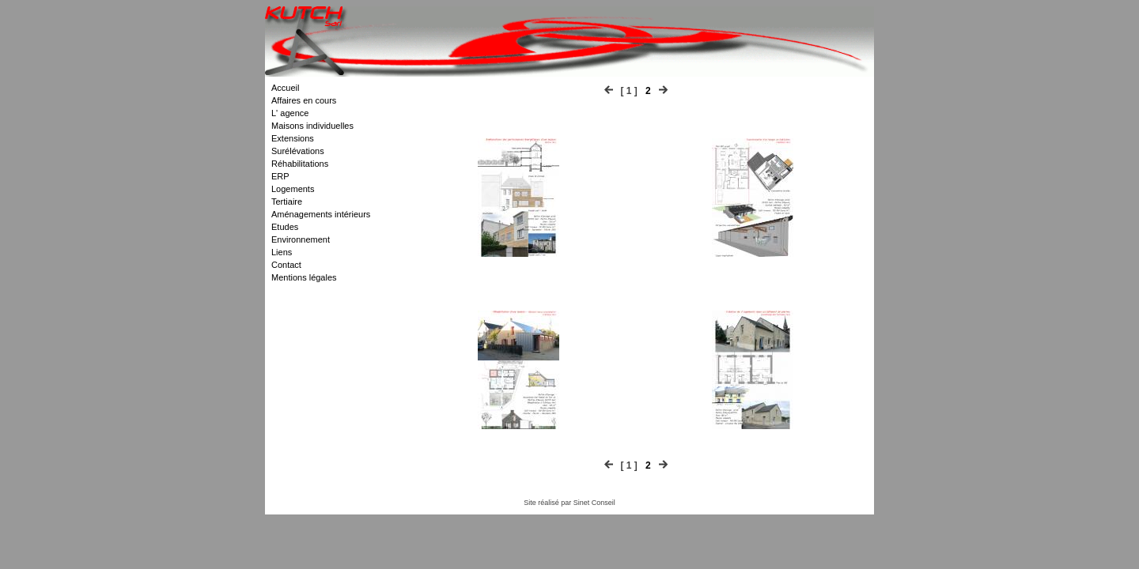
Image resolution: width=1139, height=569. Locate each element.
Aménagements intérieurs (320, 214)
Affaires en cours (303, 100)
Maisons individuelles (312, 125)
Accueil (285, 87)
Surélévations (297, 151)
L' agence (289, 113)
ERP (280, 176)
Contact (286, 264)
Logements (292, 189)
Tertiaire (286, 201)
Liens (281, 252)
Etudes (284, 227)
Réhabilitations (299, 163)
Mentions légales (304, 277)
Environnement (300, 239)
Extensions (292, 138)
